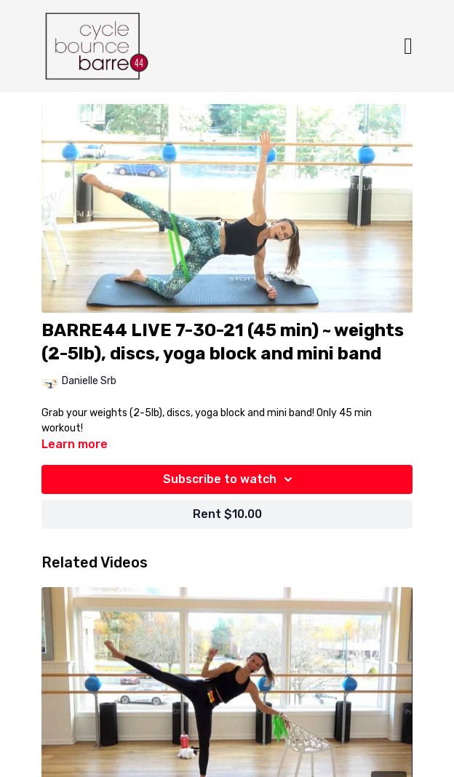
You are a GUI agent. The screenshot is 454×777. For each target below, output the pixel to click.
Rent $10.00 (227, 514)
